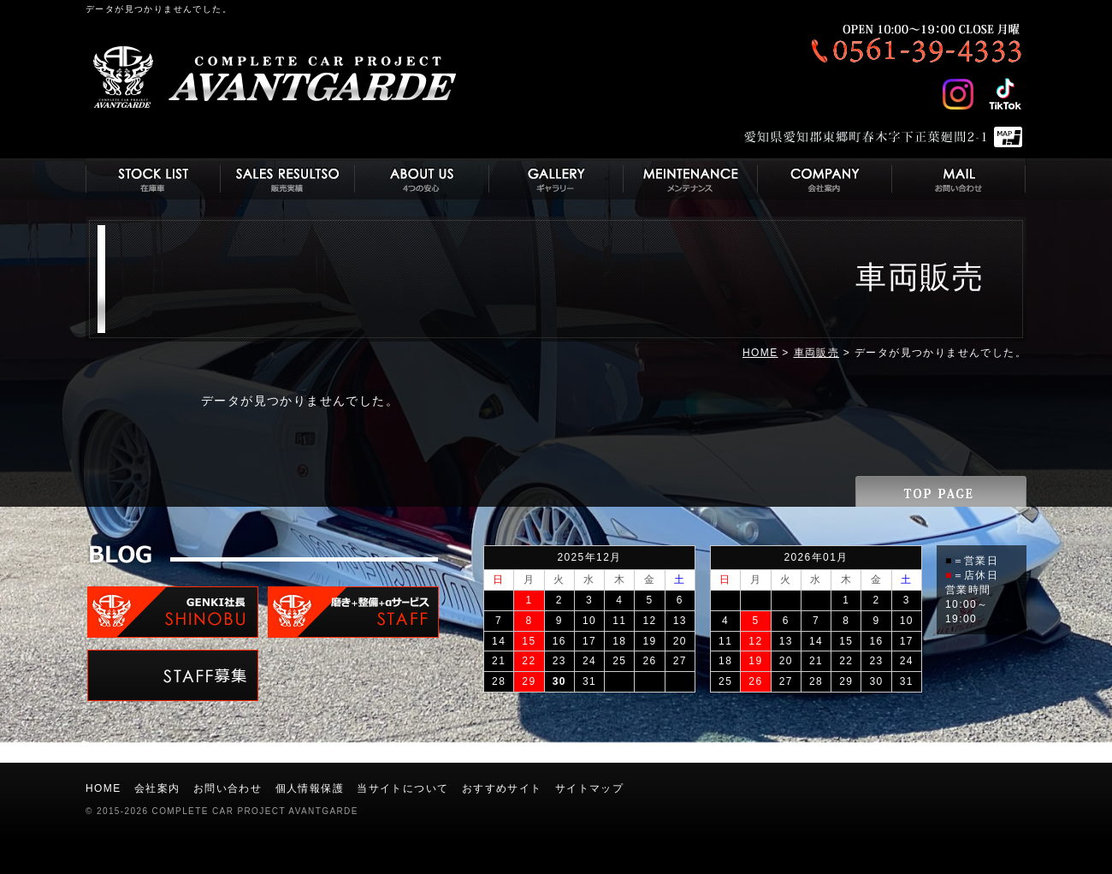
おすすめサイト (502, 788)
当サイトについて (402, 788)
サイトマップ (589, 788)
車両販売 (817, 353)
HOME (760, 353)
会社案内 (157, 788)
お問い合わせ (227, 788)
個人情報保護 (309, 788)
